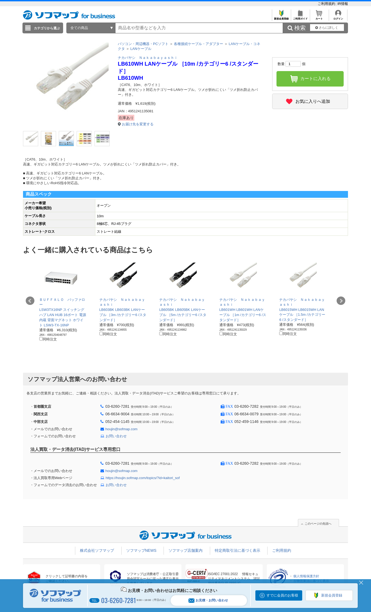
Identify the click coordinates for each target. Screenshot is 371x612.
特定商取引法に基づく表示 (237, 550)
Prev (30, 301)
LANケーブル (140, 49)
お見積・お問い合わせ (208, 600)
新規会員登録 (281, 17)
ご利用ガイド (300, 17)
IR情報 (342, 4)
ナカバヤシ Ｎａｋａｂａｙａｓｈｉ (148, 58)
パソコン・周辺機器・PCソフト (143, 44)
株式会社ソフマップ (97, 550)
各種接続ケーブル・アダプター (198, 44)
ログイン (338, 17)
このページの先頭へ (318, 523)
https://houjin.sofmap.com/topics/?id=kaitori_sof (143, 478)
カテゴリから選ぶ (47, 28)
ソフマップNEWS (141, 550)
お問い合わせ (116, 436)
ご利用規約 (327, 4)
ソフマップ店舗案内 (185, 550)
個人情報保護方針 (306, 576)
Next (341, 301)
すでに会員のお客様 (282, 595)
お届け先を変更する (138, 124)
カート (319, 17)
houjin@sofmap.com (121, 429)
